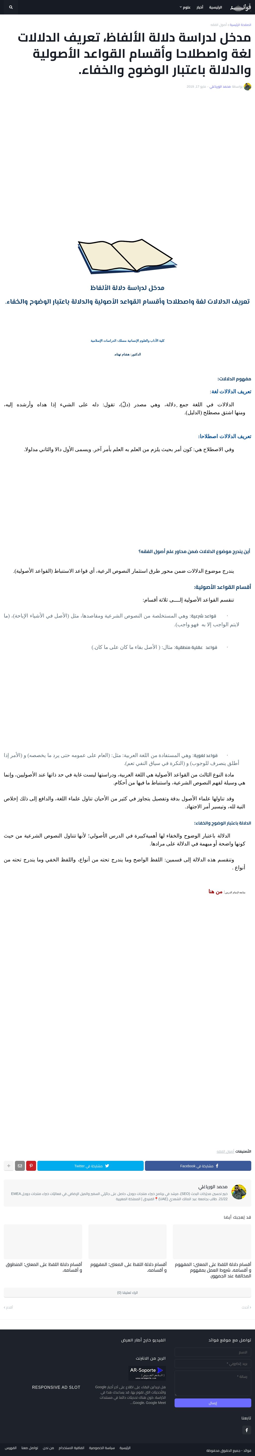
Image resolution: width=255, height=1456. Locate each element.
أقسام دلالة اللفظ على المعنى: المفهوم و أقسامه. (130, 1266)
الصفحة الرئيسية (240, 24)
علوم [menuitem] (187, 7)
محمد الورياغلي (213, 1186)
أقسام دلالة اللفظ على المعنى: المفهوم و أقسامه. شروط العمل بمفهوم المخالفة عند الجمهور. (214, 1269)
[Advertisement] (127, 158)
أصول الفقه (219, 24)
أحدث (245, 1306)
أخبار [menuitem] (200, 7)
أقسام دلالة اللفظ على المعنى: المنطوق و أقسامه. (46, 1266)
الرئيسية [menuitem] (215, 7)
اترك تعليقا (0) (127, 1291)
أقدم (9, 1306)
